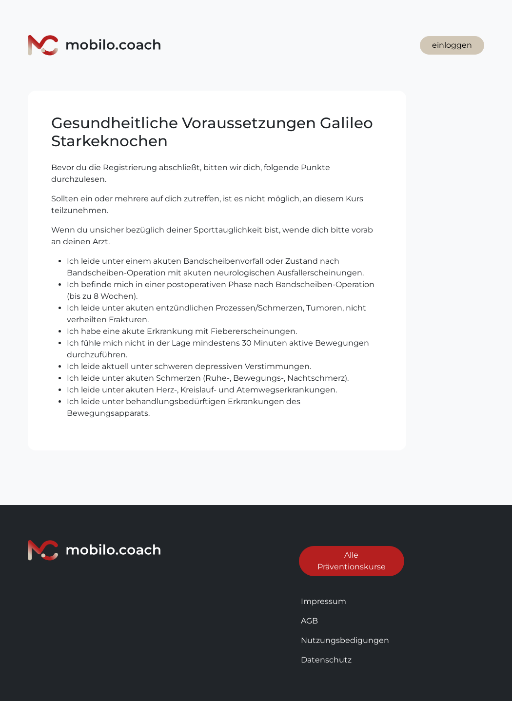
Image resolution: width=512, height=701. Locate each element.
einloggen (452, 45)
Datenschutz (326, 659)
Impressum (323, 601)
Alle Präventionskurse (351, 560)
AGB (309, 620)
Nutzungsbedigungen (345, 640)
